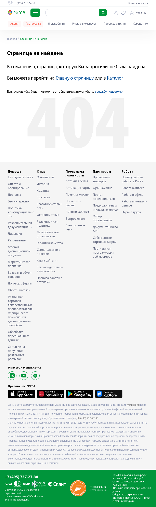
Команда (43, 190)
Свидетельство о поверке (48, 252)
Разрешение (17, 240)
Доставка (14, 195)
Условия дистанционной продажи (19, 251)
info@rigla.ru (127, 501)
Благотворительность (49, 206)
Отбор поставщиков (102, 218)
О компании (45, 177)
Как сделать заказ (20, 177)
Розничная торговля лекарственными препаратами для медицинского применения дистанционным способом (20, 311)
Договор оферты (20, 283)
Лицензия (15, 234)
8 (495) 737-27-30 (88, 418)
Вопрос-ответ (75, 219)
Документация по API (105, 229)
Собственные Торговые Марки (105, 240)
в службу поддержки (109, 91)
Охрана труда (131, 212)
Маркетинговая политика (19, 264)
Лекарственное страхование (48, 234)
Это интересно (18, 201)
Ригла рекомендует (84, 23)
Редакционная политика (47, 223)
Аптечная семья (77, 181)
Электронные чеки (75, 227)
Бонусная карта (138, 3)
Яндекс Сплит (56, 23)
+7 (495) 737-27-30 (21, 477)
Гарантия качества (50, 243)
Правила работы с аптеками (49, 280)
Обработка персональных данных (18, 336)
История (43, 184)
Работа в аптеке (133, 188)
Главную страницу (75, 78)
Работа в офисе (132, 195)
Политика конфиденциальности (21, 212)
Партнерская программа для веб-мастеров (103, 252)
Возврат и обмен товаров (19, 275)
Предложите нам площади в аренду (106, 207)
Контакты (44, 197)
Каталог (115, 78)
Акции (14, 23)
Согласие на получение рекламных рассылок (16, 353)
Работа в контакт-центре (134, 203)
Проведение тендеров (101, 179)
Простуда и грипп (115, 23)
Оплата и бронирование (18, 186)
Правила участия (78, 194)
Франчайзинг (102, 188)
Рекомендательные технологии (50, 269)
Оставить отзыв (48, 215)
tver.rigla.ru (133, 405)
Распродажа (33, 23)
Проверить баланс (73, 203)
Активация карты (78, 188)
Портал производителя (104, 197)
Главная (12, 39)
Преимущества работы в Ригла (132, 179)
